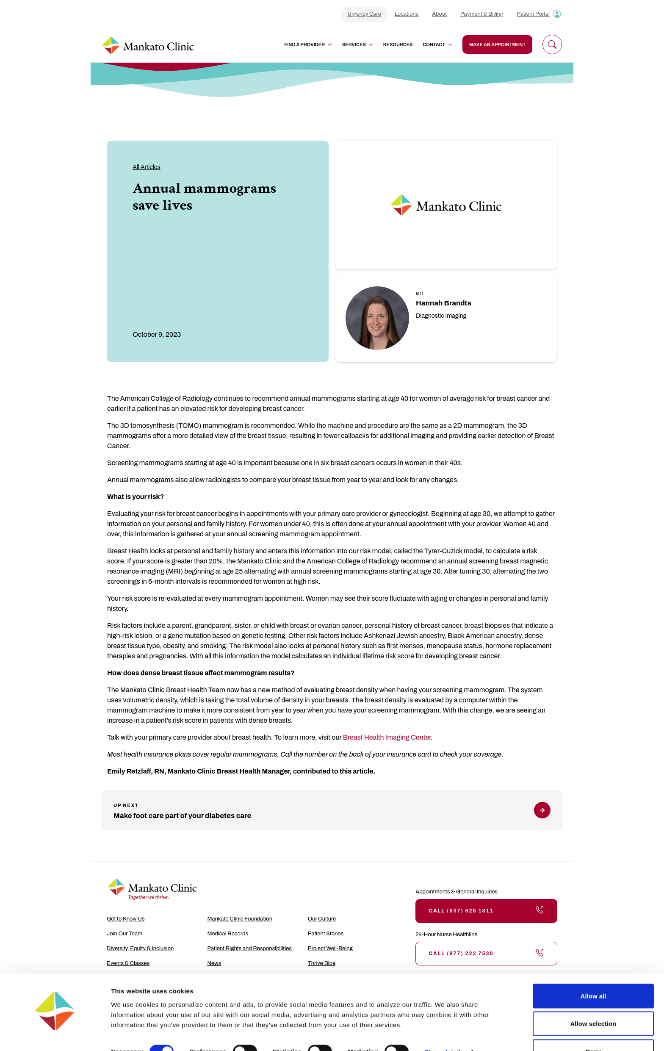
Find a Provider (308, 44)
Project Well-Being (330, 948)
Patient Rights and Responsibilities (249, 948)
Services (357, 44)
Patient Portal (533, 14)
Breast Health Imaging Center (387, 737)
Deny (593, 1028)
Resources (398, 44)
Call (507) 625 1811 (486, 910)
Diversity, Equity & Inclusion (140, 948)
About (439, 14)
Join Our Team (124, 934)
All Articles (146, 167)
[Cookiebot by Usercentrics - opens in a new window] (55, 1034)
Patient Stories (325, 934)
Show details (444, 1029)
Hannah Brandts (443, 303)
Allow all (593, 972)
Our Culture (322, 919)
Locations (406, 14)
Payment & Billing (481, 14)
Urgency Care (364, 14)
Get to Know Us (126, 919)
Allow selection (593, 1000)
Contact (437, 44)
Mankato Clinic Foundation (239, 919)
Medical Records (227, 934)
